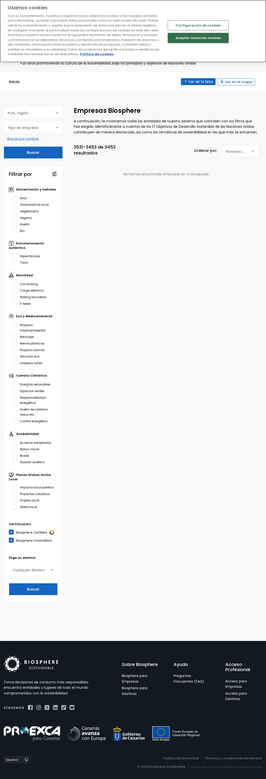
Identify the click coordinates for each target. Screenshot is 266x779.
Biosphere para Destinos (134, 690)
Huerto (23, 223)
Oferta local (26, 506)
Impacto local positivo (35, 487)
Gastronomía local (32, 204)
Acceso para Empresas (236, 683)
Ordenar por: (205, 150)
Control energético (32, 420)
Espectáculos (28, 255)
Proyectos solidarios (33, 493)
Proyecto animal (30, 349)
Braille (22, 455)
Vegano (24, 217)
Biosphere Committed (32, 540)
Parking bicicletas (31, 296)
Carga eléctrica (30, 290)
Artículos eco (28, 356)
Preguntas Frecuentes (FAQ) (189, 678)
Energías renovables (33, 384)
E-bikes (23, 303)
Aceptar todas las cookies (198, 38)
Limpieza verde (29, 362)
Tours (22, 262)
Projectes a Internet (250, 766)
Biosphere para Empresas (134, 678)
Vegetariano (27, 210)
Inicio (14, 82)
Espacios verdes (30, 390)
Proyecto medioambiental (31, 327)
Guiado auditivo (30, 462)
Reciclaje (25, 336)
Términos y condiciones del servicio (233, 758)
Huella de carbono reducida (30, 412)
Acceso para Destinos (236, 696)
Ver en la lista (200, 81)
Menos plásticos (30, 343)
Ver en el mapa (238, 81)
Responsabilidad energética (29, 400)
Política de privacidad (181, 758)
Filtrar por (20, 174)
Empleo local (27, 500)
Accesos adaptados (33, 442)
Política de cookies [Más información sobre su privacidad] (97, 54)
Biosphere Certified (33, 532)
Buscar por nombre (22, 138)
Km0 (21, 197)
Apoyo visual (27, 448)
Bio (20, 230)
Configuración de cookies (198, 25)
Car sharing (27, 283)
